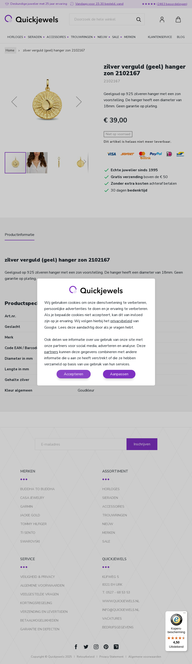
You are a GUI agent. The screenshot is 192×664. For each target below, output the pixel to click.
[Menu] (184, 614)
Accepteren (73, 374)
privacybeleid (121, 321)
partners (51, 352)
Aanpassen (119, 374)
